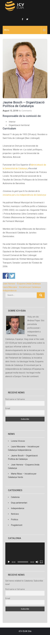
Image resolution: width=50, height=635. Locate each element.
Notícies (15, 514)
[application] (25, 553)
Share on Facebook (6, 276)
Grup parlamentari (19, 502)
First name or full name (15, 399)
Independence (17, 508)
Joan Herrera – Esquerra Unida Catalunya (22, 283)
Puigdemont (16, 525)
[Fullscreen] (41, 562)
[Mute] (37, 562)
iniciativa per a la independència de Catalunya (24, 195)
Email (7, 408)
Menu (6, 30)
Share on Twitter (12, 276)
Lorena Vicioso (18, 441)
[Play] (8, 562)
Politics (14, 519)
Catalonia (15, 497)
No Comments (25, 110)
